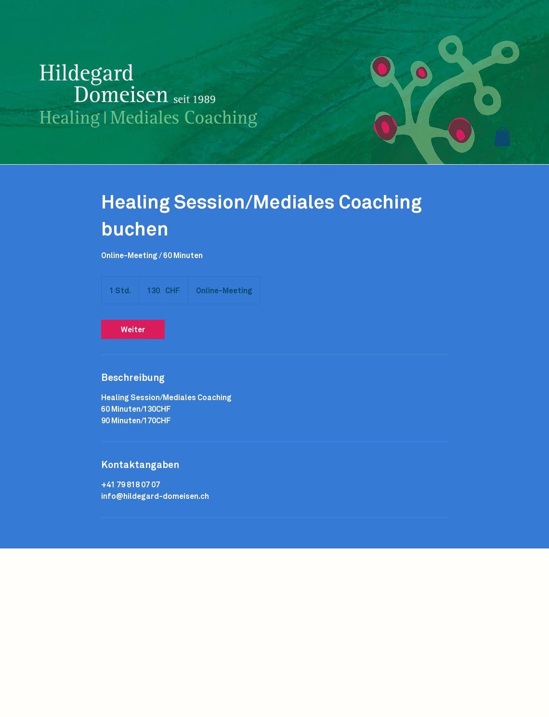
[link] (133, 329)
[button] (502, 136)
